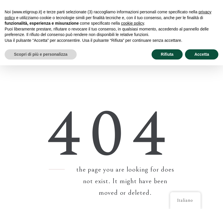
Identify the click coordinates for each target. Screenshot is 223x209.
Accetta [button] (201, 54)
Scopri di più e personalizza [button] (40, 54)
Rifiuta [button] (167, 54)
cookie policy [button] (132, 23)
